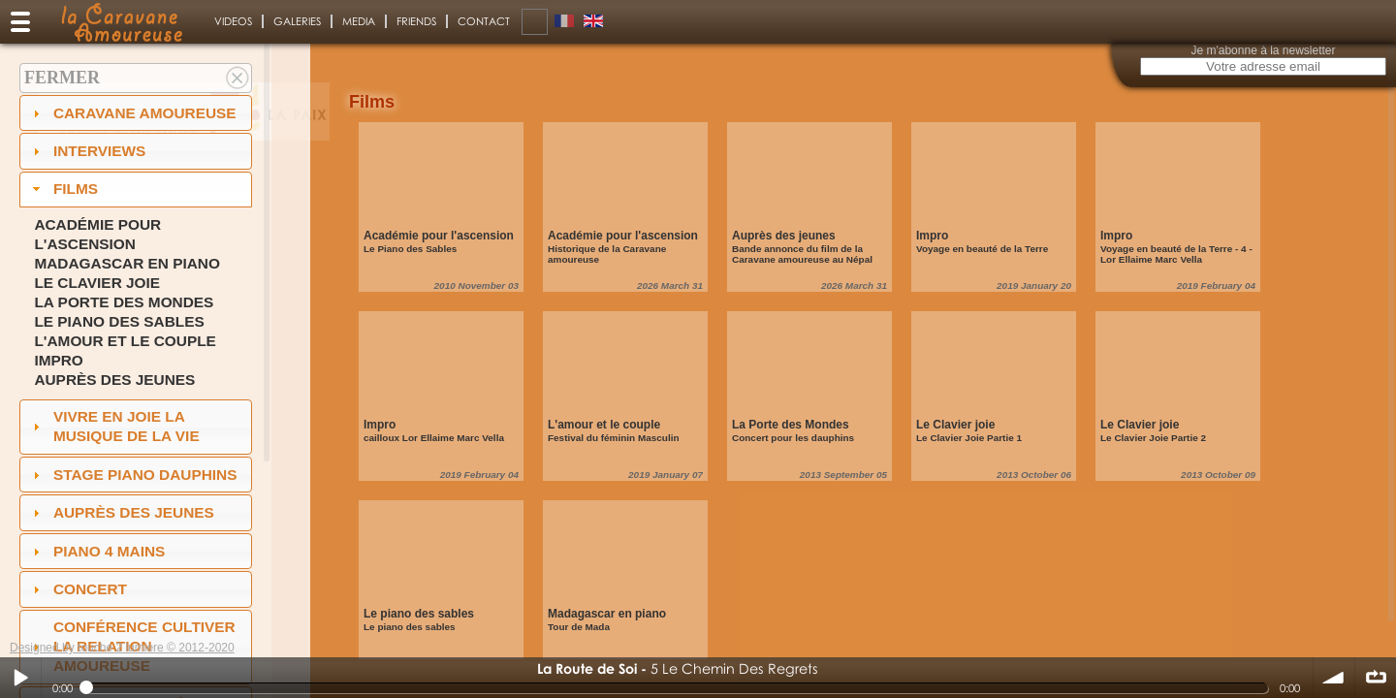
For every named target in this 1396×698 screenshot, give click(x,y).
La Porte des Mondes (123, 302)
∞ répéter (1375, 677)
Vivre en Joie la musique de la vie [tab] (114, 426)
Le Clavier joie (97, 282)
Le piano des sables (119, 321)
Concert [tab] (77, 589)
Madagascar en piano (127, 263)
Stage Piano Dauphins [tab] (133, 474)
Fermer (62, 77)
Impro (58, 360)
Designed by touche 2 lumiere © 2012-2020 (122, 647)
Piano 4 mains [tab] (97, 551)
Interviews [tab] (87, 151)
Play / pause (20, 677)
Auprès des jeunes (114, 379)
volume (1334, 677)
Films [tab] (63, 188)
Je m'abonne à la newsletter (1262, 50)
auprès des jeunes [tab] (121, 512)
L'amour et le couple (125, 341)
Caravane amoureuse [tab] (132, 113)
